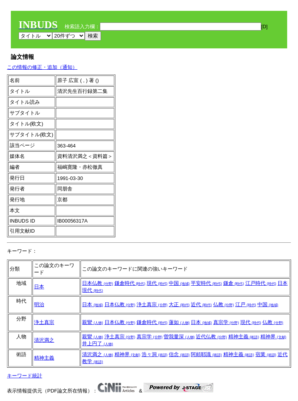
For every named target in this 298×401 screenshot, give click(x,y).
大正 (179, 304)
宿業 (265, 354)
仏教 (223, 304)
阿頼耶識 (206, 354)
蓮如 (179, 322)
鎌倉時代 (130, 283)
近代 (201, 304)
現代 (157, 283)
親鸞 (92, 322)
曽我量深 (179, 336)
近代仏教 (211, 336)
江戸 (245, 304)
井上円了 (97, 343)
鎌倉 (233, 283)
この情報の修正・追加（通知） (42, 67)
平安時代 (206, 283)
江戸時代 (260, 283)
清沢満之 (44, 340)
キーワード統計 (24, 376)
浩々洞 (155, 354)
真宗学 (226, 322)
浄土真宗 (152, 304)
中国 (179, 283)
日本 (39, 287)
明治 (39, 304)
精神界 (273, 336)
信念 (179, 354)
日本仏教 (97, 283)
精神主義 (243, 336)
